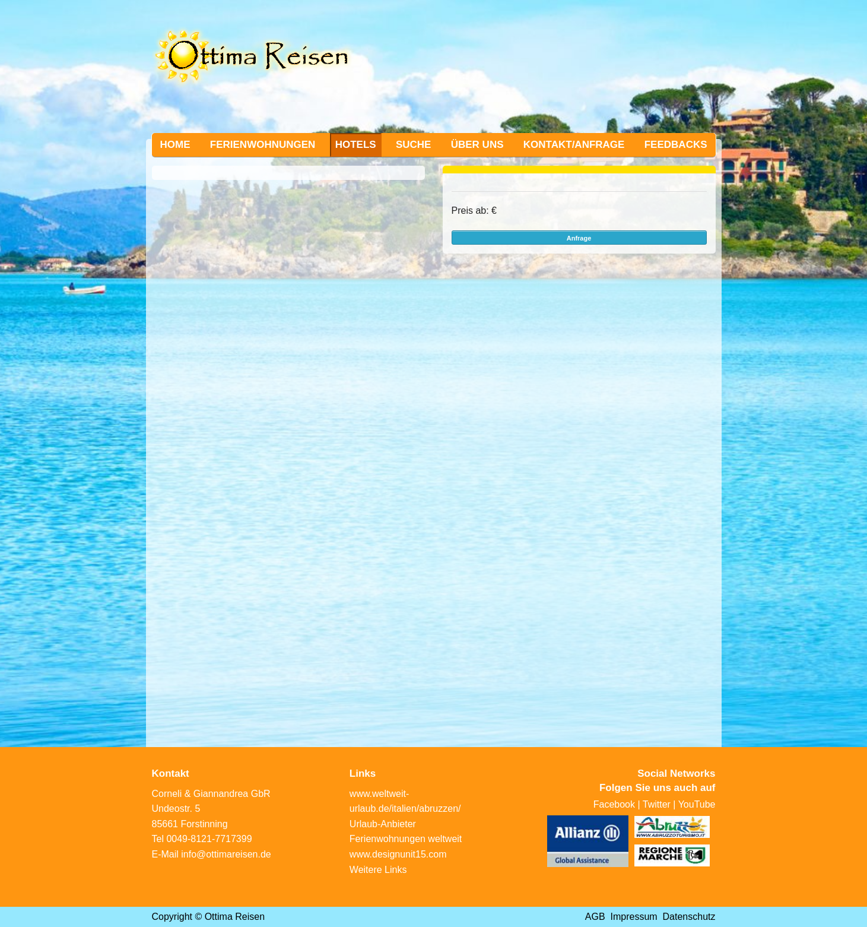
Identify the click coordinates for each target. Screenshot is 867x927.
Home (175, 144)
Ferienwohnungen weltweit (406, 839)
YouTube (697, 804)
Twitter (657, 804)
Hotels (355, 144)
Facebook (614, 804)
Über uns (477, 144)
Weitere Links (378, 870)
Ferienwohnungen (263, 144)
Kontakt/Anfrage (574, 144)
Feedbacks (675, 144)
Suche (413, 144)
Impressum (634, 917)
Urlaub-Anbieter (383, 824)
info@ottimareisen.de (226, 854)
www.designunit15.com (398, 854)
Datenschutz (689, 917)
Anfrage (579, 238)
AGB (595, 917)
